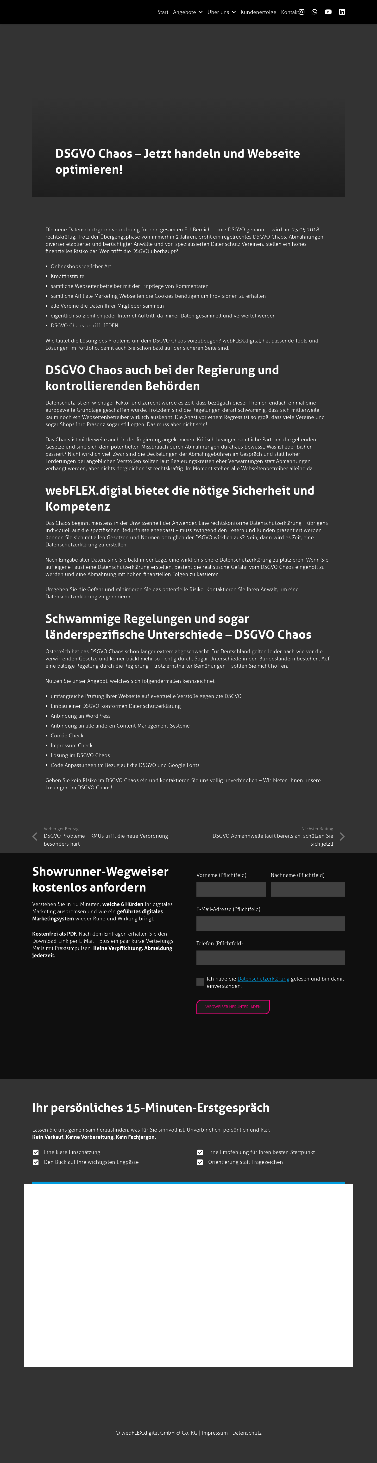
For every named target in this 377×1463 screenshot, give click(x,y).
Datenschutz (247, 1433)
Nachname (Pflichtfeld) (297, 875)
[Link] (301, 12)
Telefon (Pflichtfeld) (219, 944)
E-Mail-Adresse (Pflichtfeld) (228, 909)
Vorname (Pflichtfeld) (221, 875)
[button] (201, 12)
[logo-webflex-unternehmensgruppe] (116, 12)
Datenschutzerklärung (264, 979)
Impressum (215, 1433)
